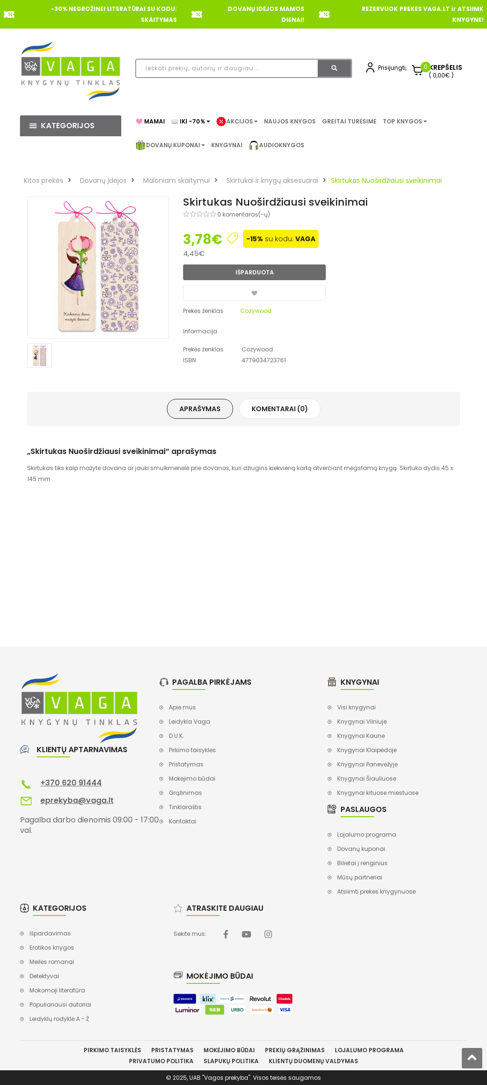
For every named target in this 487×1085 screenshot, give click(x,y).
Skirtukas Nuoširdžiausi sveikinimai (386, 180)
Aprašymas (200, 409)
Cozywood (256, 311)
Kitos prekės (43, 180)
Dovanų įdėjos (103, 180)
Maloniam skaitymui (176, 180)
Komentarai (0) (280, 409)
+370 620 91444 (71, 782)
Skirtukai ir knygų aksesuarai (272, 180)
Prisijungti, (392, 68)
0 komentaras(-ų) (243, 214)
